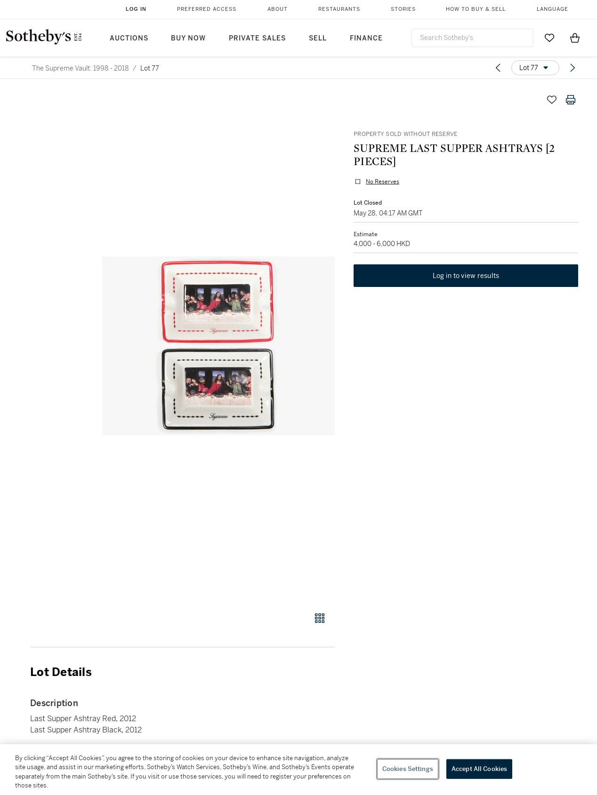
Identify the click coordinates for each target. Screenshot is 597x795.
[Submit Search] (522, 37)
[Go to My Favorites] (549, 37)
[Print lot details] (570, 99)
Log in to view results (466, 275)
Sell (318, 38)
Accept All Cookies (479, 769)
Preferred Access (206, 9)
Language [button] (552, 9)
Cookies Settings (407, 769)
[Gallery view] (319, 618)
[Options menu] (535, 67)
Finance (366, 38)
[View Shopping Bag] (575, 37)
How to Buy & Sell (476, 9)
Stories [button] (403, 9)
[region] (298, 769)
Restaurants (339, 9)
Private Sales (257, 38)
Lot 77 (149, 68)
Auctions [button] (129, 38)
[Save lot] (551, 99)
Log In (136, 9)
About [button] (277, 9)
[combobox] (472, 38)
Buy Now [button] (188, 38)
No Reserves (382, 181)
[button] (218, 345)
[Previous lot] (498, 67)
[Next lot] (572, 67)
